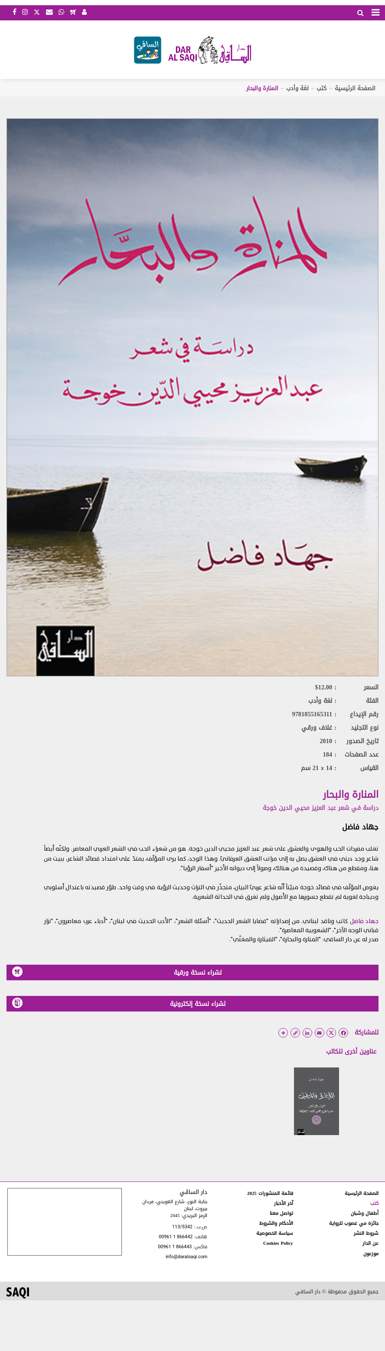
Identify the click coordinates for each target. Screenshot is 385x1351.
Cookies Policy (278, 1243)
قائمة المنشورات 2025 (270, 1193)
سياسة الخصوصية (274, 1233)
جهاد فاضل (360, 827)
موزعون (370, 1253)
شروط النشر (366, 1233)
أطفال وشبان (364, 1213)
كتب (321, 88)
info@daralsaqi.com (186, 1257)
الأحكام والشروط (276, 1223)
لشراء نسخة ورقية (117, 972)
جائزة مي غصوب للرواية (353, 1223)
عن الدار (370, 1243)
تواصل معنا (281, 1213)
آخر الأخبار (283, 1203)
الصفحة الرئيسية (355, 88)
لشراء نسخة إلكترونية (118, 1003)
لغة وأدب (297, 88)
